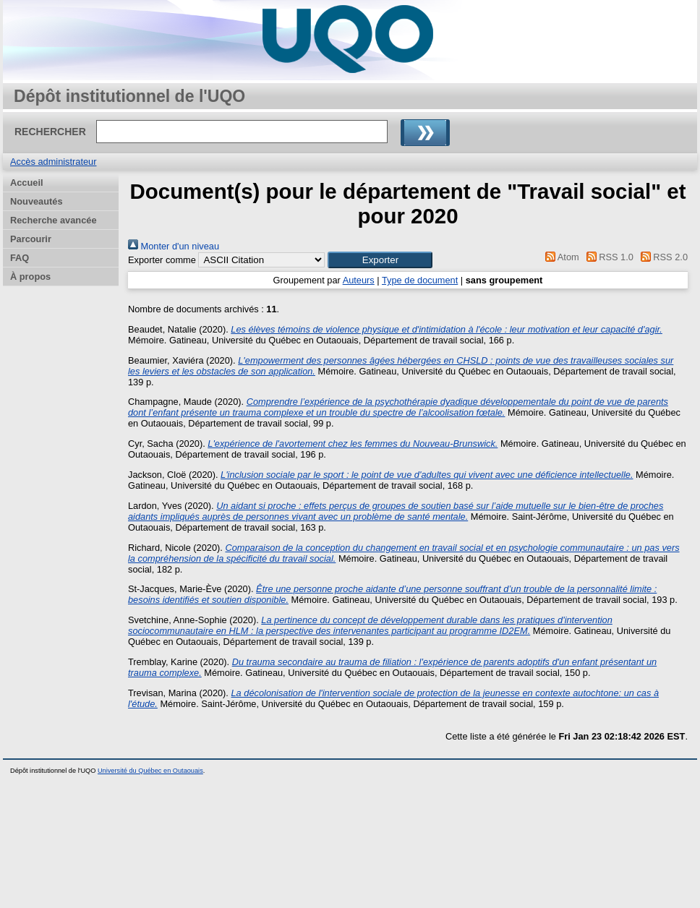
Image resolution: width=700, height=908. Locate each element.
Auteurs (359, 280)
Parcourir (30, 239)
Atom (560, 257)
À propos (30, 276)
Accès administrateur (53, 161)
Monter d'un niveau (173, 246)
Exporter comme (162, 259)
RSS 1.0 (607, 257)
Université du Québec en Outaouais (150, 770)
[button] (380, 260)
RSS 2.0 (662, 257)
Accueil (26, 182)
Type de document (420, 280)
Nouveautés (36, 201)
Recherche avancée (53, 220)
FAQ (19, 257)
